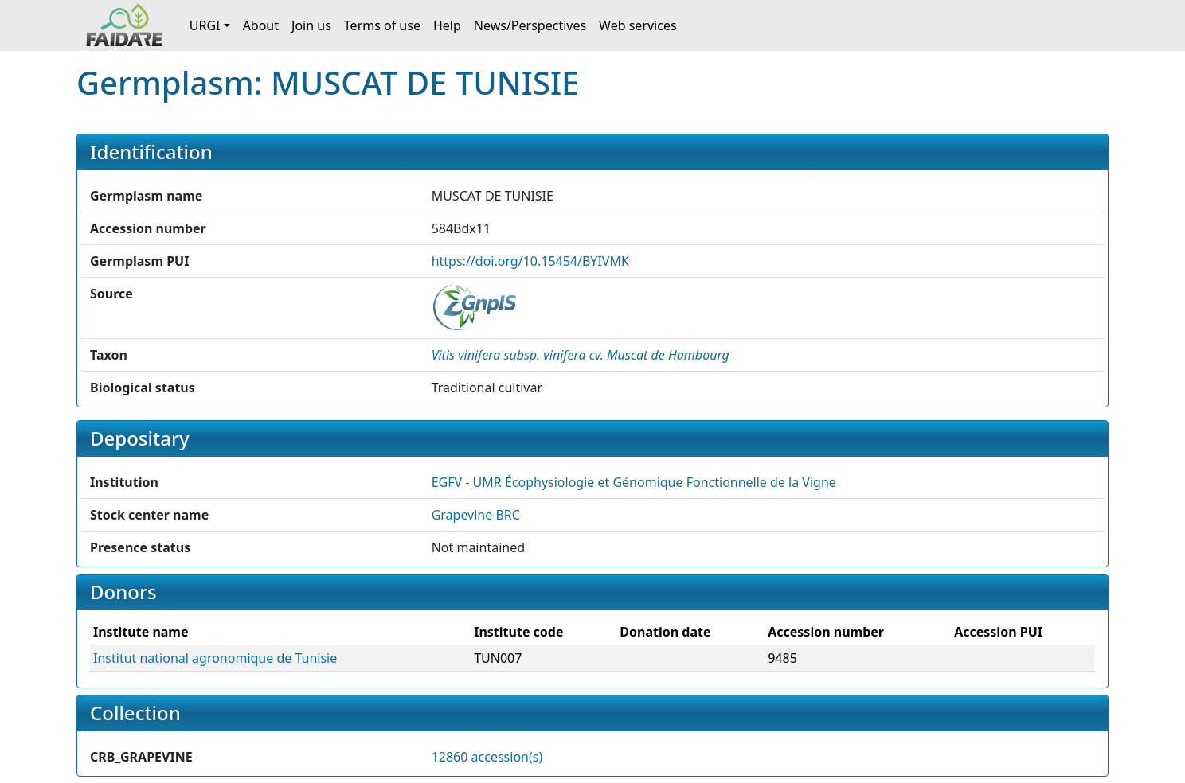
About (261, 25)
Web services (638, 25)
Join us (311, 25)
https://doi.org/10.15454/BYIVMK (530, 261)
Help (447, 25)
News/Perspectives (530, 25)
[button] (580, 355)
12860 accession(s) (487, 756)
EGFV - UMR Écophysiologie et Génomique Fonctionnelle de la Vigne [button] (634, 482)
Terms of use (382, 25)
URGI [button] (205, 25)
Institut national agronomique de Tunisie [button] (215, 658)
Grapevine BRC (476, 515)
